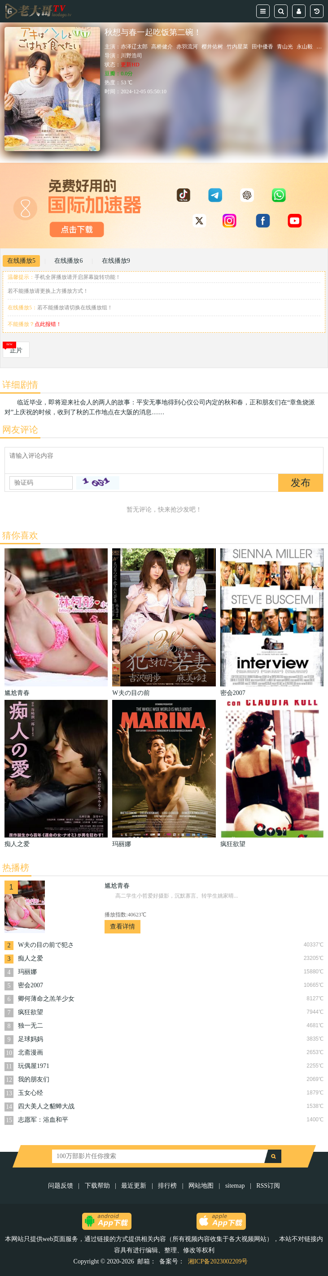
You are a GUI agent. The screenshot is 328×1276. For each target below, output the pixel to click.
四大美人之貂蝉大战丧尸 (46, 1107)
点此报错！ (48, 324)
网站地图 (201, 1185)
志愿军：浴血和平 (43, 1119)
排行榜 (167, 1185)
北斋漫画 (30, 1052)
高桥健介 (162, 46)
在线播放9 (116, 260)
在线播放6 (68, 260)
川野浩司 (131, 55)
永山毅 (305, 46)
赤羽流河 (187, 46)
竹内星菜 (237, 46)
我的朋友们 (33, 1079)
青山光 (285, 46)
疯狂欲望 (30, 1012)
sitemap (235, 1185)
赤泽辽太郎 (134, 46)
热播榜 (15, 867)
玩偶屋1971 (33, 1066)
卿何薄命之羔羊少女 (46, 998)
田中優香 (262, 46)
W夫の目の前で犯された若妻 (46, 946)
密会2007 (30, 985)
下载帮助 (97, 1185)
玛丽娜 (27, 971)
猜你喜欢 (20, 535)
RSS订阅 (268, 1185)
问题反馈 (61, 1185)
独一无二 (30, 1025)
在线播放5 (21, 260)
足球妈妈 (30, 1039)
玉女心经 (30, 1092)
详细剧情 (20, 385)
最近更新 (133, 1185)
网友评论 (20, 429)
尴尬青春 (117, 885)
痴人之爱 (30, 958)
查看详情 (122, 926)
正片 (16, 350)
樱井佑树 (212, 46)
